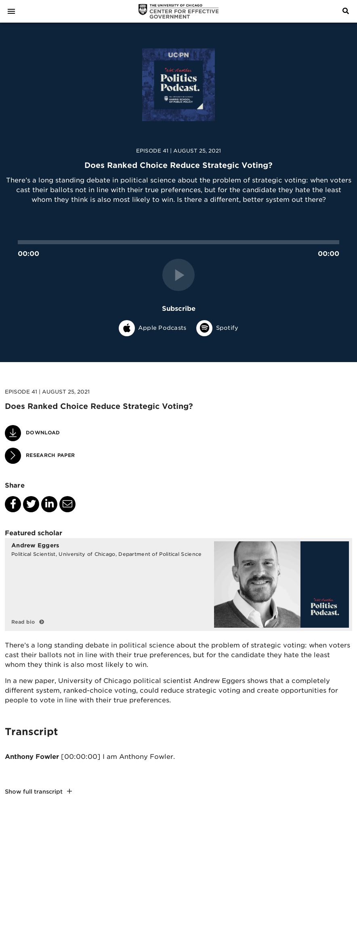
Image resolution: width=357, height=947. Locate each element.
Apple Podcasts (153, 328)
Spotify (217, 328)
